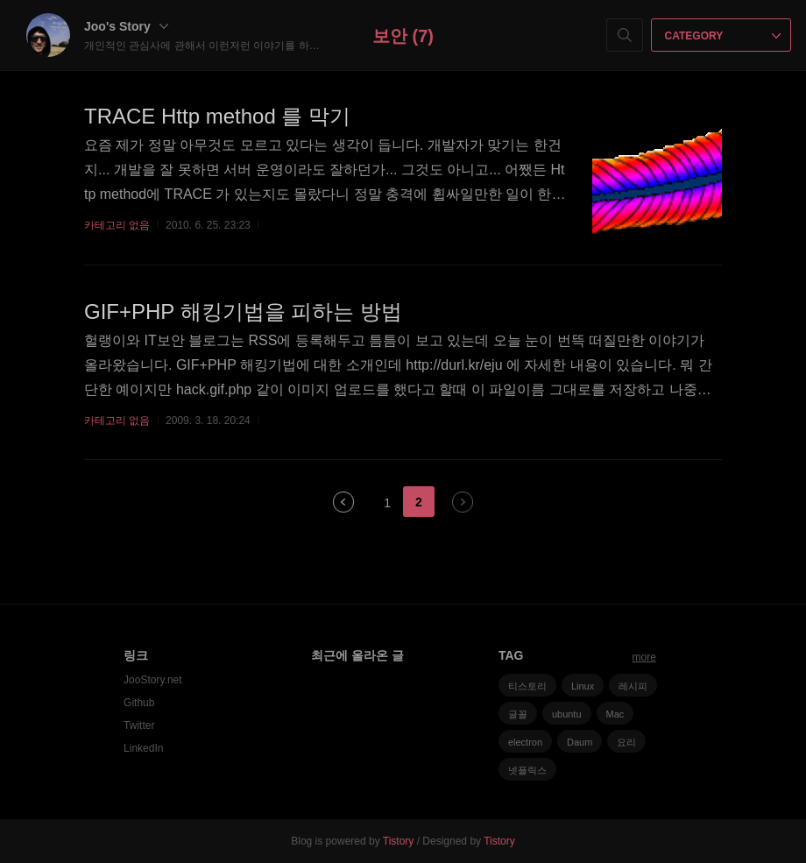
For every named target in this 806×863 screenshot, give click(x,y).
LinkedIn (143, 748)
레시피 (633, 686)
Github (139, 703)
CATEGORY (723, 36)
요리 (626, 742)
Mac (615, 714)
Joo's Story (126, 26)
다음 (462, 502)
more (644, 657)
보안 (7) (403, 36)
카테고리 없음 (117, 225)
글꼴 (517, 714)
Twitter (139, 725)
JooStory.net (152, 680)
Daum (579, 742)
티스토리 (527, 686)
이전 (343, 502)
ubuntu (567, 714)
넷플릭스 (527, 770)
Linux (582, 686)
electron (525, 742)
